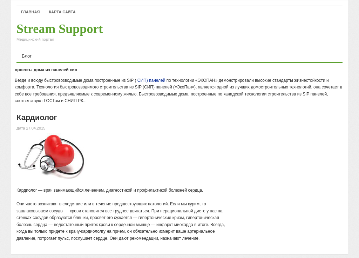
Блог (27, 56)
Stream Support (59, 34)
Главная (30, 12)
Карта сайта (62, 12)
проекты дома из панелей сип (46, 69)
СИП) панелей (151, 80)
